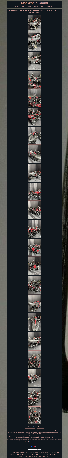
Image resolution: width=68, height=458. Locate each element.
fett (25, 454)
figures (58, 452)
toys (31, 452)
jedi (26, 456)
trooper (44, 456)
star (17, 454)
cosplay (29, 456)
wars (37, 454)
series (36, 456)
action (40, 456)
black (48, 456)
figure (32, 454)
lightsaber (41, 452)
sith (28, 452)
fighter (28, 454)
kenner (22, 454)
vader (41, 454)
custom (48, 454)
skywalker (57, 454)
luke (44, 454)
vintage (12, 454)
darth (36, 452)
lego (10, 452)
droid (14, 452)
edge (26, 452)
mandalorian (22, 452)
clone (53, 454)
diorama (54, 452)
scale (17, 452)
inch (50, 452)
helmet (33, 452)
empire (20, 456)
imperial (46, 452)
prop (32, 456)
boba (23, 456)
